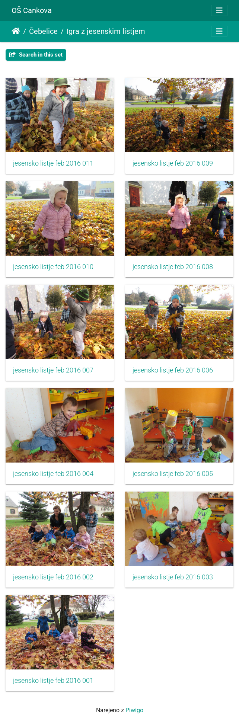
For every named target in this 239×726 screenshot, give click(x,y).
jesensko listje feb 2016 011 (53, 163)
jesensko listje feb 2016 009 (173, 163)
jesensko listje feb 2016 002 (53, 577)
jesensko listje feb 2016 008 (173, 267)
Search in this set (36, 54)
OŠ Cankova (32, 10)
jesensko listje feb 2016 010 (53, 267)
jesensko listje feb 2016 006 (173, 370)
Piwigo (134, 710)
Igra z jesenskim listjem (106, 31)
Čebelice (43, 31)
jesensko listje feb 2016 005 (173, 473)
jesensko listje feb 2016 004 (53, 473)
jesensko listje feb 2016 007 (53, 370)
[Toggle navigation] (219, 10)
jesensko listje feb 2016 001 (53, 680)
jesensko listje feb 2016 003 (173, 577)
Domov (16, 31)
